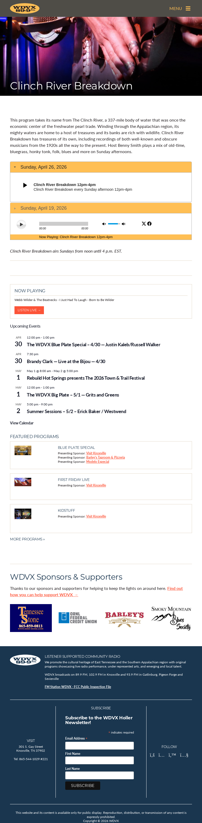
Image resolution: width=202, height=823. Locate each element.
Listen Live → (29, 310)
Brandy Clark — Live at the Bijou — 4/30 (66, 361)
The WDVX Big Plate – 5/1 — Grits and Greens (73, 394)
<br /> (101, 200)
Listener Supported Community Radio (82, 656)
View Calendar (21, 422)
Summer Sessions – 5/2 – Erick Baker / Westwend (76, 411)
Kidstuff (66, 510)
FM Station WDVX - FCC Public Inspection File (78, 687)
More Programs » (27, 539)
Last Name (72, 769)
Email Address (76, 738)
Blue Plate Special (76, 447)
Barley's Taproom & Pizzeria (105, 457)
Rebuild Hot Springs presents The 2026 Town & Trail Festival (86, 377)
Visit (31, 741)
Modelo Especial (97, 461)
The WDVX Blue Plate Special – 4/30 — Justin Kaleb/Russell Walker (93, 344)
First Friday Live (74, 480)
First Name (72, 754)
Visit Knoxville (96, 453)
